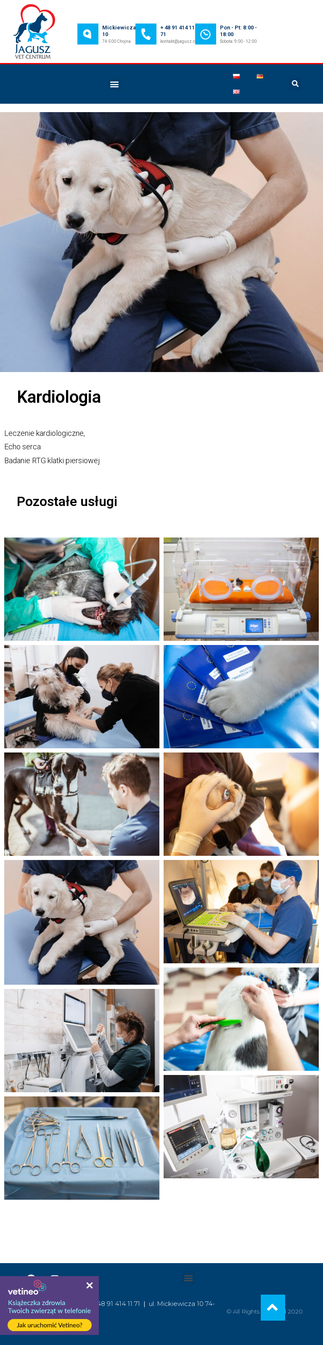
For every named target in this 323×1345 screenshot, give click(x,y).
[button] (115, 84)
